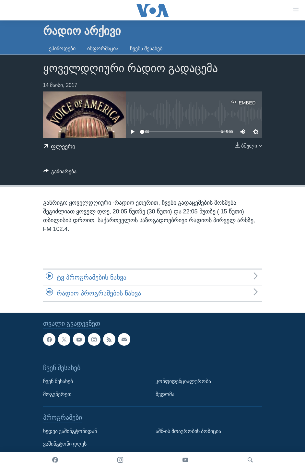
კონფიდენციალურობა (183, 381)
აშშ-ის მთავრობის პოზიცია (188, 431)
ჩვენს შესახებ (146, 48)
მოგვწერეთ (57, 394)
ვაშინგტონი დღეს (65, 444)
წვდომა (165, 394)
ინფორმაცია (102, 48)
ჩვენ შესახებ (58, 381)
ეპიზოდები (62, 48)
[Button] (60, 173)
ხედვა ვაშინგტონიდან (70, 431)
